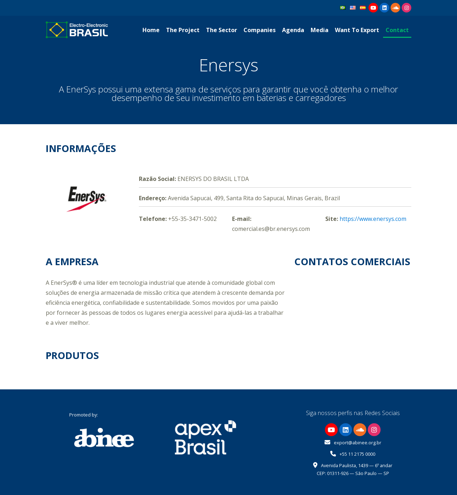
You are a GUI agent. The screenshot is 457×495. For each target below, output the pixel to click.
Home (151, 30)
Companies (259, 30)
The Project (183, 30)
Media (319, 30)
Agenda (293, 30)
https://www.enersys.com (373, 219)
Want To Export (357, 30)
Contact (397, 30)
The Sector (221, 30)
